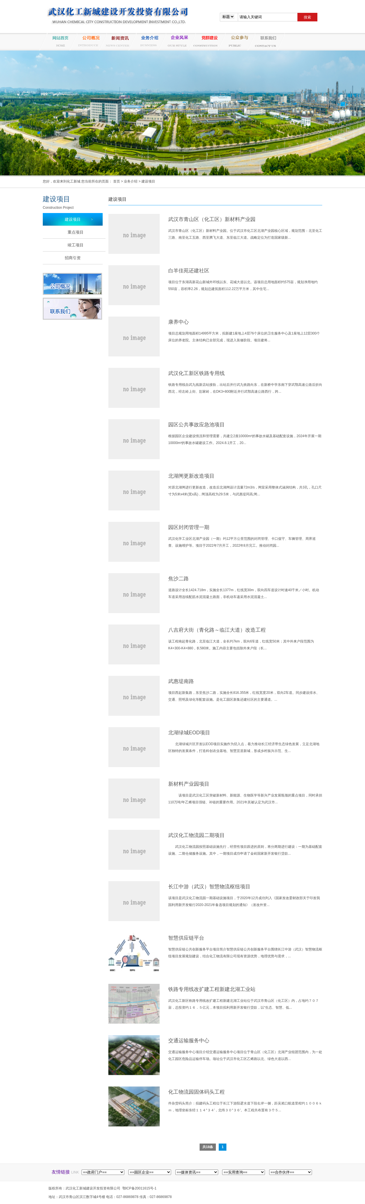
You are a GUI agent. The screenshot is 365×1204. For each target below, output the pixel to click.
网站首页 (58, 41)
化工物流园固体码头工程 (196, 1092)
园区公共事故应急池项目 (196, 424)
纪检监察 (236, 41)
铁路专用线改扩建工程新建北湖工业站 (212, 989)
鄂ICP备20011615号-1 (139, 1188)
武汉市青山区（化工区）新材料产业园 (212, 219)
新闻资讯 (117, 41)
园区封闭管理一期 (188, 527)
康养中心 (178, 322)
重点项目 (76, 232)
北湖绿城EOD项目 (189, 732)
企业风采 (177, 41)
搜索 (307, 17)
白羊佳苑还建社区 (188, 270)
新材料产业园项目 (188, 784)
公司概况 (88, 41)
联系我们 (266, 41)
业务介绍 (147, 41)
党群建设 (206, 41)
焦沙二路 (178, 578)
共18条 (207, 1147)
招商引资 (73, 258)
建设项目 (148, 181)
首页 (116, 181)
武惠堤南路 (181, 681)
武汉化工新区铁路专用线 (196, 373)
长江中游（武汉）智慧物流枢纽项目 (209, 886)
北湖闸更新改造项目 (191, 476)
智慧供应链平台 (186, 938)
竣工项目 (76, 245)
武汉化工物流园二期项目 (196, 835)
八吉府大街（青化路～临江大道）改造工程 (217, 630)
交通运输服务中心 (188, 1040)
